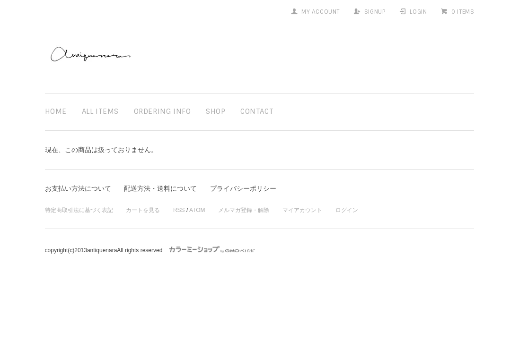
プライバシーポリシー (243, 188)
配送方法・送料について (160, 188)
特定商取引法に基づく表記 (79, 210)
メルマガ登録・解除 (243, 210)
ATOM (197, 210)
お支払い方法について (78, 188)
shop (215, 111)
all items (100, 111)
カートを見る (143, 210)
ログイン (346, 210)
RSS (179, 210)
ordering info (162, 111)
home (56, 111)
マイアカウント (302, 210)
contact (256, 111)
